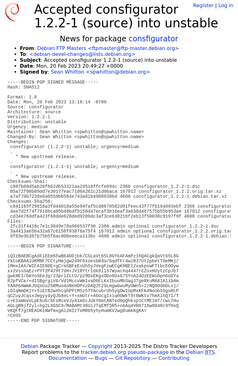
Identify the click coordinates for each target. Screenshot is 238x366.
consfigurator (153, 38)
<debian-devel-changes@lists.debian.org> (82, 54)
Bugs (101, 358)
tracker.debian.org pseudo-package (125, 352)
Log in (225, 5)
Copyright (100, 346)
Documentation (68, 358)
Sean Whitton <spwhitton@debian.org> (100, 72)
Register (203, 5)
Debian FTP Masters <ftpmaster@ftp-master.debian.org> (108, 48)
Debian (29, 346)
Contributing (174, 358)
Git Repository (132, 358)
